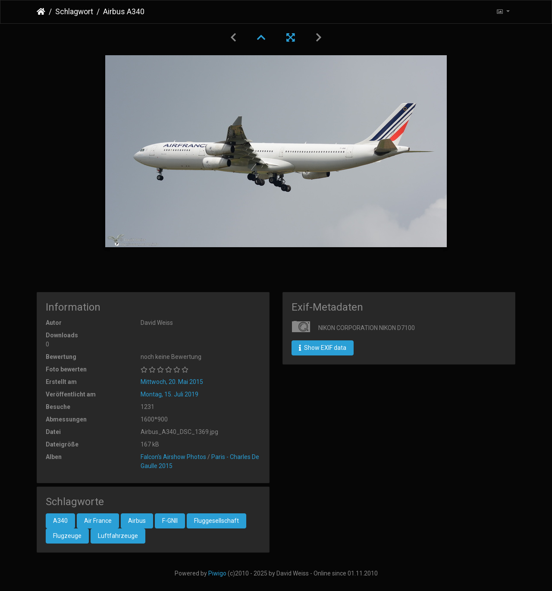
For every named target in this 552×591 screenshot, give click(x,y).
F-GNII (170, 520)
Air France (98, 520)
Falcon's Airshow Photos (173, 456)
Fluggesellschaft (216, 520)
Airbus (137, 520)
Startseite (41, 11)
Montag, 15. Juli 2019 (169, 394)
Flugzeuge (67, 535)
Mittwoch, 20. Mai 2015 (172, 381)
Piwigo (217, 573)
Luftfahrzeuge (118, 535)
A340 (60, 520)
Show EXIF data (322, 347)
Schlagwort (74, 11)
